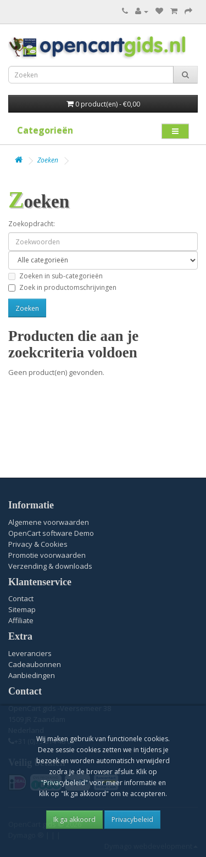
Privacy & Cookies (38, 544)
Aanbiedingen (31, 675)
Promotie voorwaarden (47, 555)
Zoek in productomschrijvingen (62, 287)
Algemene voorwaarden (48, 522)
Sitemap (22, 609)
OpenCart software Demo (51, 533)
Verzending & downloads (50, 566)
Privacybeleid (132, 819)
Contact (21, 598)
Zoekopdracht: (31, 223)
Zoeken (47, 160)
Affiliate (21, 620)
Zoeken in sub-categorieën (55, 276)
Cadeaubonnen (34, 664)
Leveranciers (30, 653)
